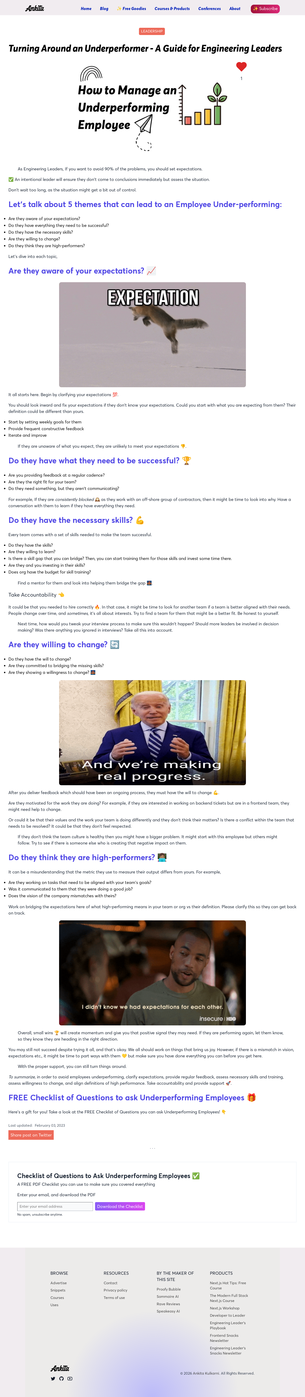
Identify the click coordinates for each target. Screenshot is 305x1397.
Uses (54, 1305)
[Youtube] (70, 1379)
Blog (104, 8)
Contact (110, 1283)
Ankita (34, 9)
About (234, 8)
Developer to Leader (227, 1315)
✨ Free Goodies (131, 8)
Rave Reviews (168, 1304)
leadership (152, 31)
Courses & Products (172, 8)
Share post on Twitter (31, 1135)
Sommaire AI (168, 1296)
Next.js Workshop (225, 1308)
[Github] (61, 1379)
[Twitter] (53, 1379)
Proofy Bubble (169, 1289)
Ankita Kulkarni (206, 1373)
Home (86, 8)
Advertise (58, 1283)
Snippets (57, 1290)
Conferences (209, 8)
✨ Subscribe (265, 8)
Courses (57, 1297)
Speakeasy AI (168, 1311)
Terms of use (114, 1297)
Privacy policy (115, 1290)
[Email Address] (55, 1206)
